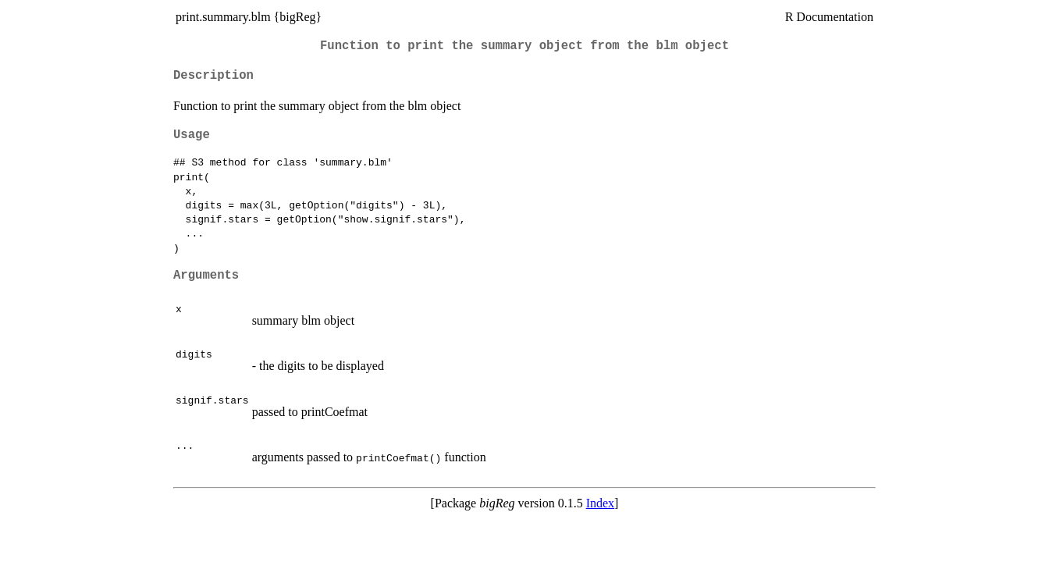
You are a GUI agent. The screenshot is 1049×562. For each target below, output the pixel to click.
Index (600, 503)
